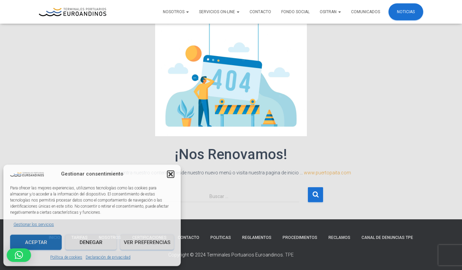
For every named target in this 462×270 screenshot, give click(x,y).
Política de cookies (66, 257)
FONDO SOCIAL (295, 11)
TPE (289, 254)
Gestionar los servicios (33, 224)
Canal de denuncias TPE (387, 237)
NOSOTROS (176, 11)
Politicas (220, 237)
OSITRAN (330, 11)
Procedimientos (300, 237)
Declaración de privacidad (108, 257)
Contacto (260, 11)
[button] (170, 173)
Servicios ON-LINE (219, 11)
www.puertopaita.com (327, 172)
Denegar (91, 242)
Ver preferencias (147, 242)
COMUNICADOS (365, 11)
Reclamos (339, 237)
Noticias (406, 11)
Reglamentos (256, 237)
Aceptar (36, 242)
